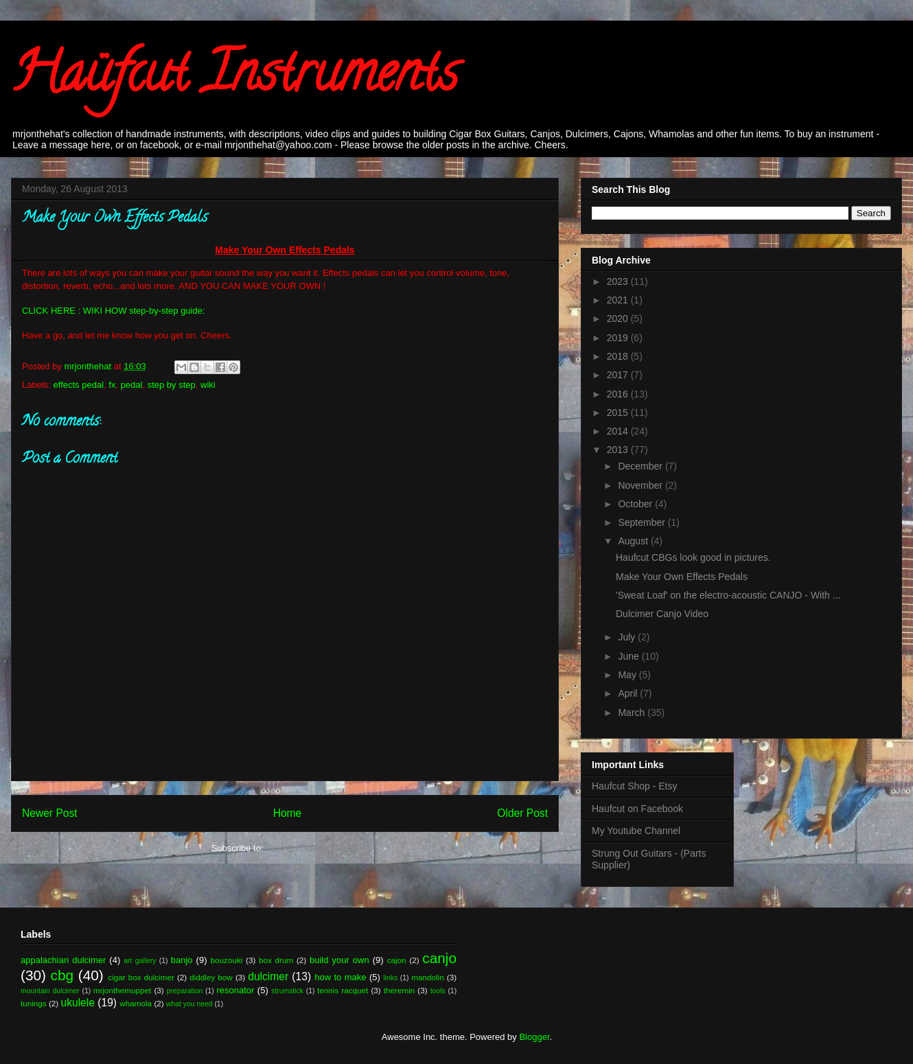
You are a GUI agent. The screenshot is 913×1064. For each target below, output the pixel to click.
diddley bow (211, 977)
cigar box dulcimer (141, 977)
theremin (399, 990)
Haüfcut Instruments (234, 78)
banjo (182, 960)
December (641, 466)
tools (438, 991)
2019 (619, 337)
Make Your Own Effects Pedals (682, 576)
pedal (132, 385)
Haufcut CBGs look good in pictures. (693, 557)
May (628, 674)
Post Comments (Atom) (312, 848)
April (629, 693)
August (634, 540)
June (629, 656)
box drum (276, 960)
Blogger (534, 1037)
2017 (619, 374)
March (632, 712)
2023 (619, 281)
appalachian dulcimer (63, 960)
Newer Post (50, 813)
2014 (619, 431)
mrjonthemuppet (122, 990)
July (628, 637)
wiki (208, 385)
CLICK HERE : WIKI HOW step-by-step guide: (113, 310)
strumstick (287, 991)
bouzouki (227, 960)
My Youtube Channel (636, 830)
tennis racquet (342, 990)
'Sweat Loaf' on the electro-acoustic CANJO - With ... (728, 595)
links (390, 978)
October (636, 503)
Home (287, 813)
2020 (619, 318)
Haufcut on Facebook (637, 808)
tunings (34, 1003)
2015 (619, 412)
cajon (396, 960)
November (641, 485)
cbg (62, 975)
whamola (135, 1003)
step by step (172, 385)
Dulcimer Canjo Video (662, 613)
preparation (185, 991)
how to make (340, 977)
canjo (439, 958)
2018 (619, 356)
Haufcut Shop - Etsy (635, 785)
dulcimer (268, 976)
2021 (619, 299)
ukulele (78, 1002)
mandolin (427, 977)
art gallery (140, 960)
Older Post (522, 813)
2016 (619, 394)
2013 (619, 449)
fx (111, 385)
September (642, 522)
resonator (236, 990)
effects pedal (79, 385)
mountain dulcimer (50, 991)
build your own (339, 960)
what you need (189, 1004)
